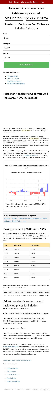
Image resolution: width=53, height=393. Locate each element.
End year (6, 53)
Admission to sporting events (29, 218)
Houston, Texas (12, 76)
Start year (6, 44)
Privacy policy (44, 389)
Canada (16, 2)
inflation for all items (30, 155)
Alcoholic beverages (14, 81)
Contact (35, 389)
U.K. (22, 2)
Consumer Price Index (11, 347)
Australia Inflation (13, 375)
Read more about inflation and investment (17, 360)
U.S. (10, 2)
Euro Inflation (11, 378)
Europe (35, 2)
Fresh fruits (16, 221)
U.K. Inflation (11, 372)
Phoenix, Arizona (13, 79)
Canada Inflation (12, 368)
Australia (28, 2)
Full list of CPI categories (16, 84)
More (42, 2)
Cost (5, 34)
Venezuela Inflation (13, 381)
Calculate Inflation (26, 65)
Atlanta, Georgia (10, 218)
